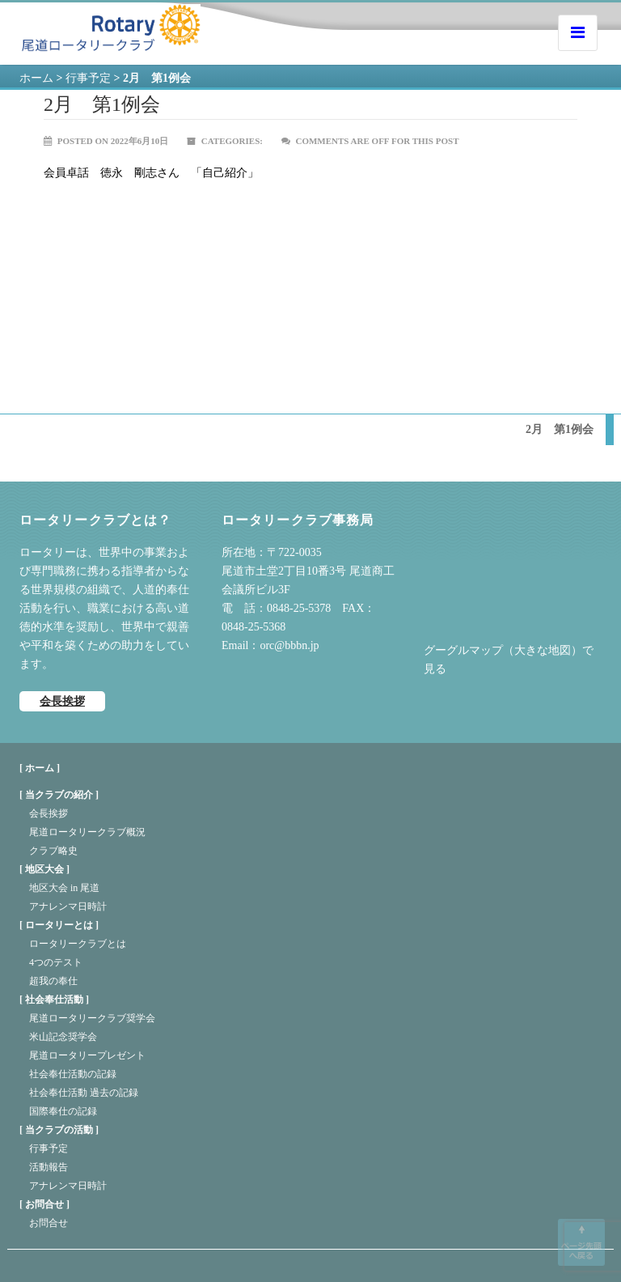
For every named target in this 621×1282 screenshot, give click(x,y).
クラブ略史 (53, 850)
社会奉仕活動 (54, 999)
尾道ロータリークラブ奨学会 (92, 1018)
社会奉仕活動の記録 (72, 1074)
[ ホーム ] (39, 768)
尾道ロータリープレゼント (87, 1055)
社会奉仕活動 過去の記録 (83, 1092)
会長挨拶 (62, 701)
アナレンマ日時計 (68, 906)
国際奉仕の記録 (63, 1111)
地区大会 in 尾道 (64, 888)
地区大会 (44, 869)
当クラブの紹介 (59, 794)
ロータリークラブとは (77, 943)
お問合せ (44, 1204)
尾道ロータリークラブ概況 (87, 832)
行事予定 (48, 1148)
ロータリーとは (59, 925)
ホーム (36, 78)
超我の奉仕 (53, 981)
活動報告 (48, 1167)
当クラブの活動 (59, 1130)
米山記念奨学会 (63, 1036)
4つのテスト (55, 962)
